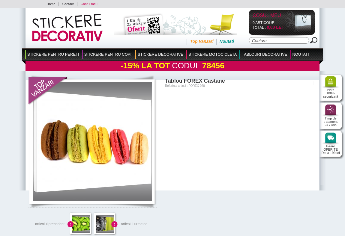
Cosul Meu (267, 15)
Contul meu (89, 4)
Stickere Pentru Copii (108, 54)
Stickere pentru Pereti (53, 54)
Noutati (227, 41)
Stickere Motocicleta (212, 54)
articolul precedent (49, 224)
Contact (68, 4)
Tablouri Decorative (264, 54)
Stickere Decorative (160, 54)
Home (50, 4)
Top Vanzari (201, 41)
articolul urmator (134, 224)
